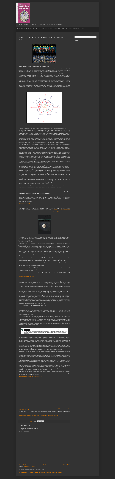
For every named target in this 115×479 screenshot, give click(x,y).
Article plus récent (22, 464)
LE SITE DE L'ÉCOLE (47, 28)
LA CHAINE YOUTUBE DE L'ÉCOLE (25, 31)
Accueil (44, 464)
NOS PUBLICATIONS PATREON (76, 28)
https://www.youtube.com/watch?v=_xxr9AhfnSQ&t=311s (31, 376)
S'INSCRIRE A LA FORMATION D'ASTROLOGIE (28, 28)
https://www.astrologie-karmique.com (26, 276)
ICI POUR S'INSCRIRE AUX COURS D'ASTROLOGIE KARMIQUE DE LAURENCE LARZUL (40, 472)
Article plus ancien (66, 464)
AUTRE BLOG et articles (42, 31)
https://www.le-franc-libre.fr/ (24, 203)
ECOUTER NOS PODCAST (60, 28)
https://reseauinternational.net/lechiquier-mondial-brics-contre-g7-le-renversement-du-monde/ (38, 415)
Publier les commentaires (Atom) (30, 466)
